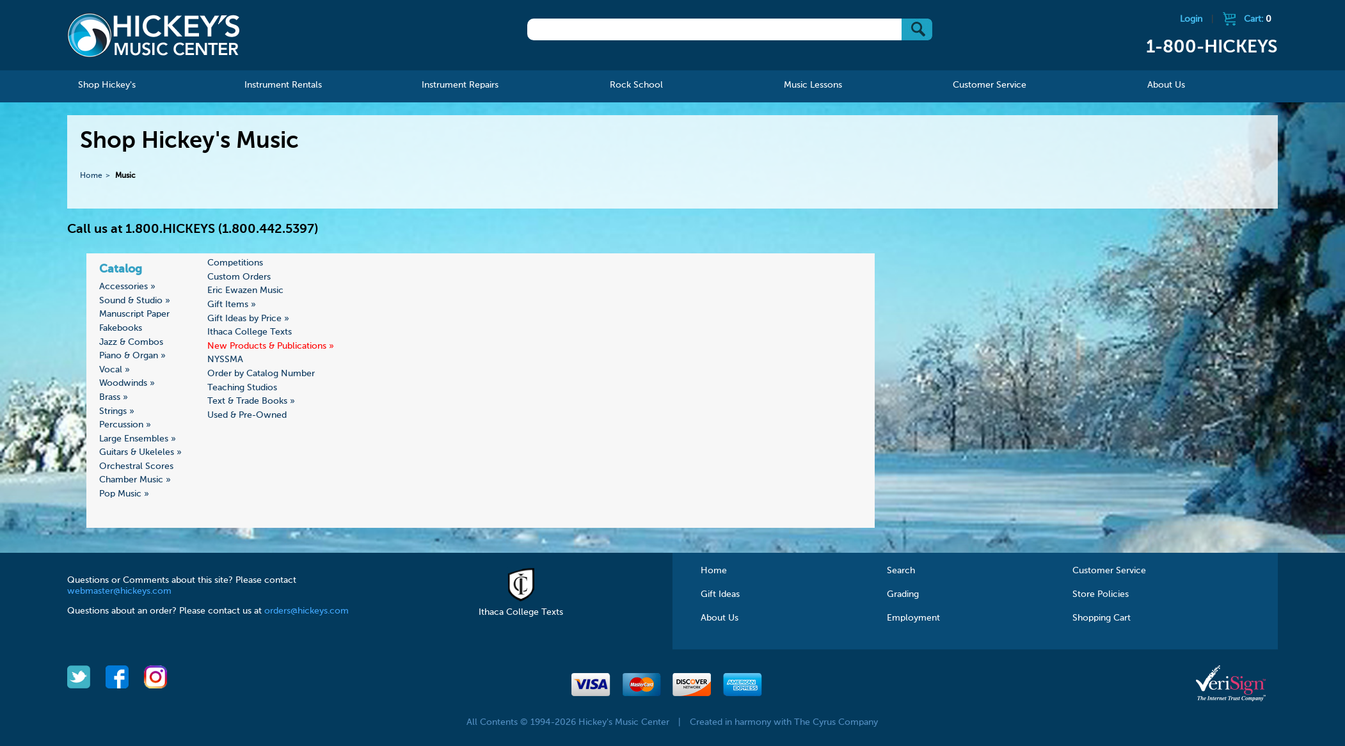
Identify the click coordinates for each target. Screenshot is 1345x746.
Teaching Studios (242, 387)
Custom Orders (239, 277)
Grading (903, 594)
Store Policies (1100, 594)
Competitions (235, 262)
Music (125, 176)
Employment (913, 618)
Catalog (120, 269)
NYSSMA (225, 359)
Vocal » (114, 369)
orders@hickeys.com (306, 611)
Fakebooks (120, 328)
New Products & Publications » (270, 346)
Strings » (116, 411)
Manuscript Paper (134, 314)
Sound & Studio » (134, 300)
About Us (719, 618)
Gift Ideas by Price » (248, 318)
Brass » (113, 397)
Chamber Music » (135, 479)
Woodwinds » (127, 383)
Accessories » (127, 286)
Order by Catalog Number (261, 373)
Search (901, 570)
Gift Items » (231, 304)
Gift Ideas (720, 594)
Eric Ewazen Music (245, 290)
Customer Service (1109, 570)
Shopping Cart (1101, 618)
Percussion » (125, 424)
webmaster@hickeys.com (119, 591)
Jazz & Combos (131, 342)
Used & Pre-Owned (247, 415)
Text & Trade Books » (251, 401)
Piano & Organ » (132, 355)
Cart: (1257, 19)
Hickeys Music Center (153, 35)
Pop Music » (124, 493)
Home (91, 176)
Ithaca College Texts (249, 332)
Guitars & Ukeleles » (140, 452)
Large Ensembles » (137, 438)
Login (1191, 19)
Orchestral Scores (136, 466)
